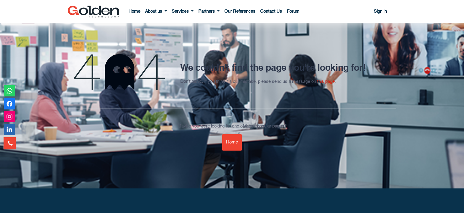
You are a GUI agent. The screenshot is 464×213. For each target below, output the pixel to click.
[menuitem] (134, 11)
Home (232, 142)
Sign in (380, 11)
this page (326, 81)
